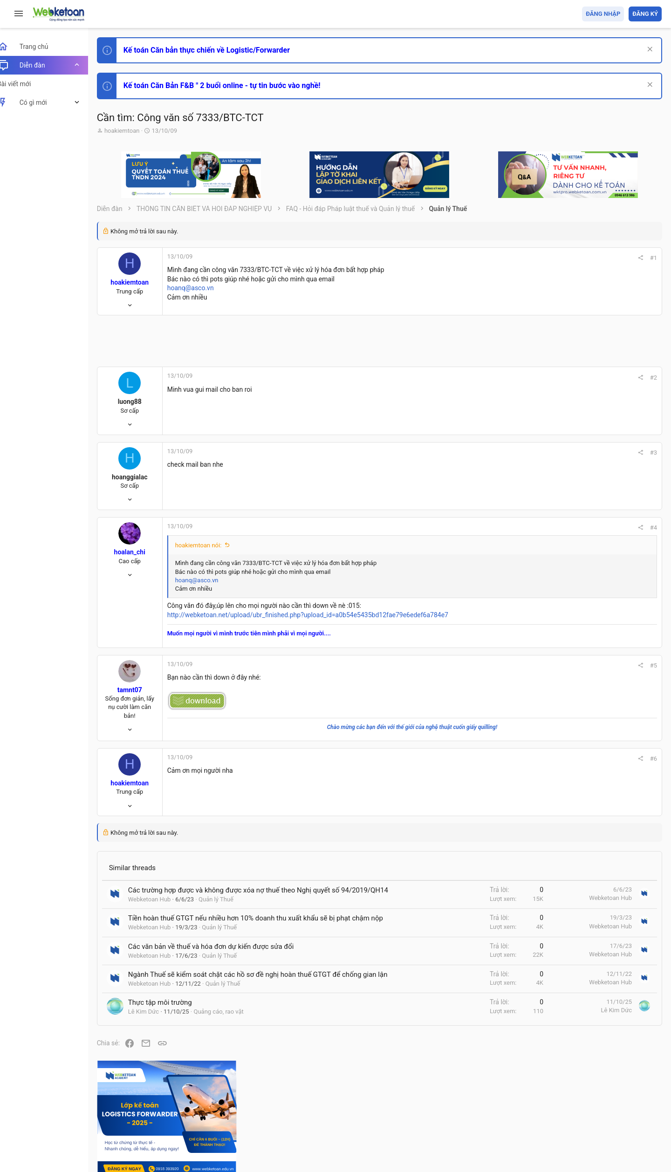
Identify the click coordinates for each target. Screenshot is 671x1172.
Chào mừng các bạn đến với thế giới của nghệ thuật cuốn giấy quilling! (354, 727)
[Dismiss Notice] (648, 50)
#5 (527, 665)
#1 (527, 257)
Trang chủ (621, 1110)
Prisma (119, 1110)
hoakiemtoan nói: (208, 545)
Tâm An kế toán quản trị (589, 770)
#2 (527, 377)
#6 (527, 758)
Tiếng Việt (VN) (164, 1110)
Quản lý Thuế (226, 909)
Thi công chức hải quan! (605, 530)
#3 (527, 452)
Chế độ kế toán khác (597, 669)
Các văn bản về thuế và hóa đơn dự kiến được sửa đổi (221, 966)
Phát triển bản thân (595, 514)
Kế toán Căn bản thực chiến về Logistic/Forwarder (217, 50)
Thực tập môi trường (170, 1032)
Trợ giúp (592, 1110)
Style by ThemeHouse (139, 1151)
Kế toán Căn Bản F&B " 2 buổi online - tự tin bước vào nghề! (232, 85)
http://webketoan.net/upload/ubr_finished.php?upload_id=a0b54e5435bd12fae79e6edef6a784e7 (318, 615)
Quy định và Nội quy (505, 1110)
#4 (527, 527)
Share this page (603, 822)
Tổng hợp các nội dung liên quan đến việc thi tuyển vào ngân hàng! (609, 634)
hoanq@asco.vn (201, 288)
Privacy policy (556, 1110)
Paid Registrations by (183, 1142)
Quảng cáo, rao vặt (229, 1040)
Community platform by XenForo (188, 1134)
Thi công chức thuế (596, 720)
